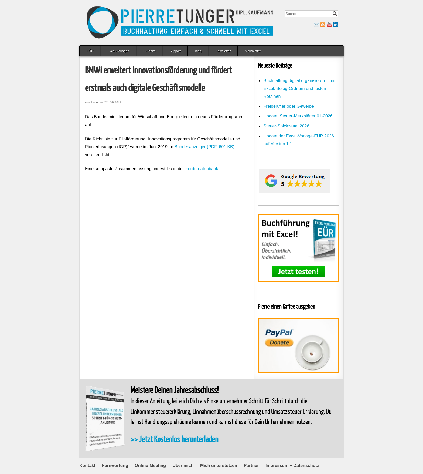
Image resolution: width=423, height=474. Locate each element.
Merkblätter (253, 51)
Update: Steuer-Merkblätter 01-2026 (297, 116)
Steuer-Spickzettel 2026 (286, 126)
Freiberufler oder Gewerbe (288, 106)
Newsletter (223, 51)
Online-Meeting (150, 465)
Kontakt (87, 465)
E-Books (149, 51)
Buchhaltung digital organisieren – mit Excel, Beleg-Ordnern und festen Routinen (299, 88)
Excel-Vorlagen (118, 51)
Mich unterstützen (218, 465)
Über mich (182, 465)
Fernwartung (115, 465)
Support (175, 51)
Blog (198, 51)
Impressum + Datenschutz (292, 465)
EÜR (90, 51)
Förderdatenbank (201, 168)
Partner (251, 465)
